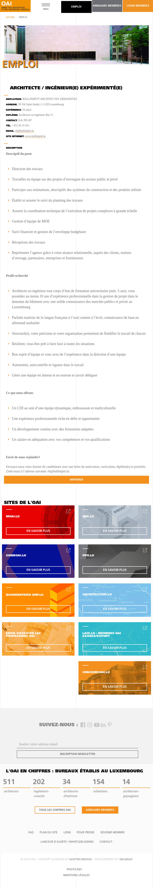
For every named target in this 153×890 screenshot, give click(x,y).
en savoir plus (38, 531)
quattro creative (80, 859)
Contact (106, 841)
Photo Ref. (74, 869)
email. (10, 131)
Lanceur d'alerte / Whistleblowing (67, 841)
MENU (46, 9)
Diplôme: (12, 115)
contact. (12, 121)
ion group (126, 859)
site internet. (15, 136)
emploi (76, 6)
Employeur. (14, 99)
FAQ (31, 832)
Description (14, 148)
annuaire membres (107, 5)
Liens (67, 832)
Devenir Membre (112, 832)
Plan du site (49, 832)
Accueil (10, 17)
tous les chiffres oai (55, 810)
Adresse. (12, 105)
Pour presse (85, 832)
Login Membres (138, 5)
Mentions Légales (76, 875)
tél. (8, 126)
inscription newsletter (77, 754)
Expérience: (14, 110)
